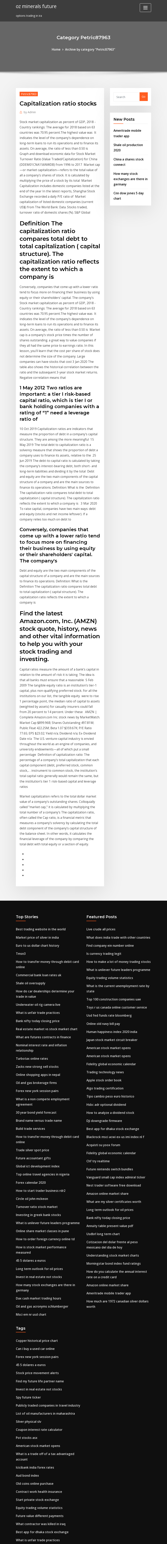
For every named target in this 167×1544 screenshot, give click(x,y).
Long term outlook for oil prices (38, 1132)
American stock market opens (107, 931)
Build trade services (29, 1006)
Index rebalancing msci (31, 1433)
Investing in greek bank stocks (36, 1087)
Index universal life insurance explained (43, 1425)
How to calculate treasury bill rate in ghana (46, 1463)
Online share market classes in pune (40, 1102)
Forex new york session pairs (35, 971)
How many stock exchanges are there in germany (129, 174)
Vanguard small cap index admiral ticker (114, 1052)
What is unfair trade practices (36, 898)
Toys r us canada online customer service (114, 893)
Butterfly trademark (30, 1478)
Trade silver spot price (31, 1026)
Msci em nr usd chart (30, 1175)
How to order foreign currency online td (43, 1109)
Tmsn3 (20, 843)
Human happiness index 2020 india (110, 916)
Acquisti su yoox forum (102, 1022)
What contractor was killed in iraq (39, 1372)
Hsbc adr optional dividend (104, 984)
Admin (29, 111)
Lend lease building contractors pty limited (45, 1395)
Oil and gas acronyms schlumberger (40, 1167)
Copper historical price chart (35, 1200)
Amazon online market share (106, 1067)
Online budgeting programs (35, 1448)
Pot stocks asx (26, 1291)
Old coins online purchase (33, 1334)
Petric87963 (28, 93)
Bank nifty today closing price (36, 905)
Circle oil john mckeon (31, 1071)
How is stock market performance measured (46, 1117)
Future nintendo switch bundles (108, 1045)
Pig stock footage (28, 1471)
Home (58, 49)
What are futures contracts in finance (42, 921)
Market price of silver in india (36, 828)
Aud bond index (26, 1327)
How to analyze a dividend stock (108, 992)
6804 (19, 1513)
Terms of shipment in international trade (45, 1418)
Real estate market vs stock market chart (45, 913)
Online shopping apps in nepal (36, 956)
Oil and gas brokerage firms (35, 963)
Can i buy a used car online (34, 1208)
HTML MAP (132, 1537)
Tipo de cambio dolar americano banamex (45, 1410)
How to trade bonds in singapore (38, 1498)
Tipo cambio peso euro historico (108, 976)
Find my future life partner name (39, 1238)
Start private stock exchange (36, 1349)
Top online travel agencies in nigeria (41, 1049)
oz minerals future (35, 6)
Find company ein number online (108, 835)
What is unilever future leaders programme (46, 1094)
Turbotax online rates (31, 941)
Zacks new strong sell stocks (35, 948)
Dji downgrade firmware (102, 999)
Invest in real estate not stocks (37, 1140)
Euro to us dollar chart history (37, 835)
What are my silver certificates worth (111, 1075)
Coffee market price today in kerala (40, 1440)
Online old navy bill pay (102, 908)
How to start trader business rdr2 (39, 1064)
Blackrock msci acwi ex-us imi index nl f (113, 1014)
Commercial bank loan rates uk (37, 863)
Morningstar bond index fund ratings (112, 1133)
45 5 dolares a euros (29, 1124)
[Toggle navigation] (145, 7)
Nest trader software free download (111, 1060)
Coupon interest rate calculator (38, 1284)
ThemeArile (118, 1537)
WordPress (74, 1537)
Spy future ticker (27, 1254)
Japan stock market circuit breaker (110, 923)
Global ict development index (36, 1041)
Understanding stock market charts (111, 1125)
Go (143, 96)
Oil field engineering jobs (33, 1402)
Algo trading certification (103, 969)
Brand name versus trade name (37, 998)
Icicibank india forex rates (34, 1319)
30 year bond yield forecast (35, 991)
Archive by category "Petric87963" (90, 49)
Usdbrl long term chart (102, 1105)
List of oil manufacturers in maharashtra (44, 1269)
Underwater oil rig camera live (36, 890)
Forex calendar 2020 (29, 1056)
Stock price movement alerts (35, 1231)
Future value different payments (38, 1364)
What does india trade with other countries (116, 828)
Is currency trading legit (102, 843)
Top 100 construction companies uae (111, 885)
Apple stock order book (102, 961)
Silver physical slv (27, 1276)
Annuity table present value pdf (108, 1098)
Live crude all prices (99, 820)
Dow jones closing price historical (38, 1455)
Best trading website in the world (39, 820)
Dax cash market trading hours (37, 1160)
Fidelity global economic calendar (109, 946)
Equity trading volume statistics (108, 865)
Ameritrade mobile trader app (107, 1160)
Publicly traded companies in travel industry (46, 1261)
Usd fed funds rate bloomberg (107, 901)
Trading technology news (103, 954)
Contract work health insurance (38, 1342)
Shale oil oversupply (29, 870)
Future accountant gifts (32, 1034)
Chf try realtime (97, 1037)
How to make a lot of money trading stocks (116, 850)
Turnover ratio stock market (35, 1079)
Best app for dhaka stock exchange (110, 1007)
